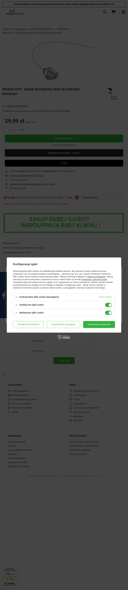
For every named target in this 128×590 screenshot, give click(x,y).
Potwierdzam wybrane (28, 324)
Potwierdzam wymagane (63, 324)
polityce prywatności (97, 276)
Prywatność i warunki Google (94, 279)
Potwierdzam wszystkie (99, 324)
